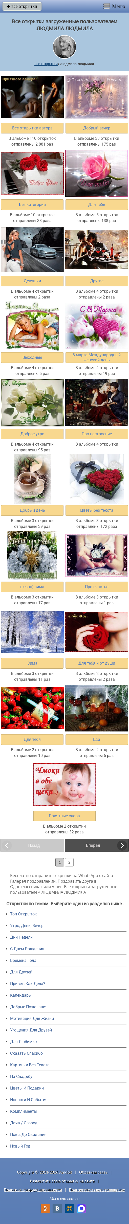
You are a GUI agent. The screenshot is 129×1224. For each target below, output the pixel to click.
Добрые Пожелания (29, 1006)
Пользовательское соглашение (97, 1189)
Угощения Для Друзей (31, 1030)
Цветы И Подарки (27, 1088)
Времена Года (23, 960)
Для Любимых (23, 1041)
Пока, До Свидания (28, 1134)
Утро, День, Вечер (27, 925)
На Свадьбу (21, 1076)
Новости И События (29, 1099)
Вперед (93, 845)
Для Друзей (21, 972)
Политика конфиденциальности (33, 1189)
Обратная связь (93, 1172)
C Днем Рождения (27, 948)
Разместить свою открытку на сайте (62, 1181)
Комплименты (23, 1111)
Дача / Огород (23, 1123)
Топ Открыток (23, 914)
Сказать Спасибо (26, 1053)
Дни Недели (21, 937)
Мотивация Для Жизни (32, 1018)
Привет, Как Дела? (27, 983)
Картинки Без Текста (30, 1065)
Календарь (20, 995)
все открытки (22, 6)
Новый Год (20, 1146)
